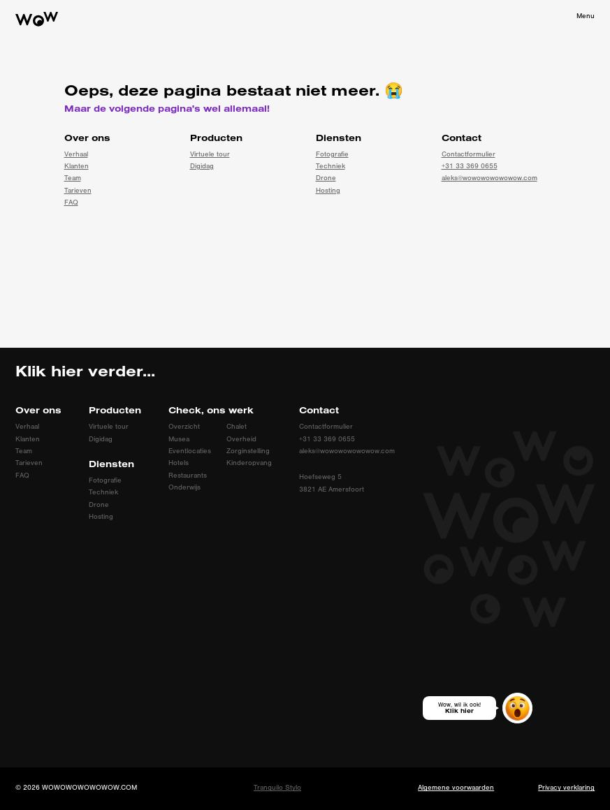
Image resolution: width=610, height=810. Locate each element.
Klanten (76, 166)
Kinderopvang (249, 463)
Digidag (202, 166)
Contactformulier (468, 154)
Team (72, 178)
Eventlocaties (189, 451)
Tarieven (78, 190)
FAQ (71, 202)
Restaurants (187, 475)
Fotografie (332, 154)
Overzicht (184, 426)
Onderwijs (184, 487)
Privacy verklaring (566, 787)
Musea (178, 439)
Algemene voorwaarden (456, 787)
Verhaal (76, 154)
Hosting (328, 190)
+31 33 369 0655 (470, 166)
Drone (326, 178)
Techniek (330, 166)
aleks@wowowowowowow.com (489, 178)
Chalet (236, 426)
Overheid (241, 439)
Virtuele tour (210, 154)
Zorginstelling (248, 451)
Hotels (178, 463)
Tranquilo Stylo (277, 787)
